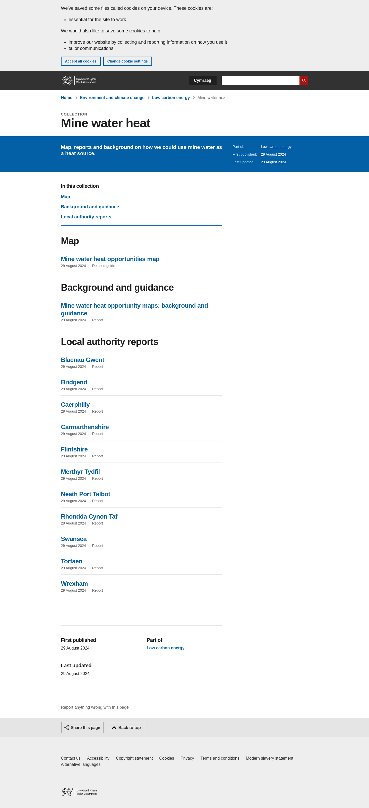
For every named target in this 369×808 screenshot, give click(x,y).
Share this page (85, 727)
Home (66, 97)
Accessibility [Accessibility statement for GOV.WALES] (98, 758)
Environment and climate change (112, 97)
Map (65, 196)
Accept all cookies (81, 61)
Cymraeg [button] (202, 80)
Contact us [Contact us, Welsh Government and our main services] (71, 758)
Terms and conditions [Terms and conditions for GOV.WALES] (220, 758)
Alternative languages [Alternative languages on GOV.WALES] (81, 764)
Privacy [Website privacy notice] (187, 758)
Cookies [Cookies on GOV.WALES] (166, 758)
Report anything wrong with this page (95, 707)
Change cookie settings (127, 61)
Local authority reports (86, 216)
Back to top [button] (129, 727)
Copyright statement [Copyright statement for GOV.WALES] (134, 758)
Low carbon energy (171, 97)
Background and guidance (90, 206)
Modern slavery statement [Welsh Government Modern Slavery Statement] (269, 758)
